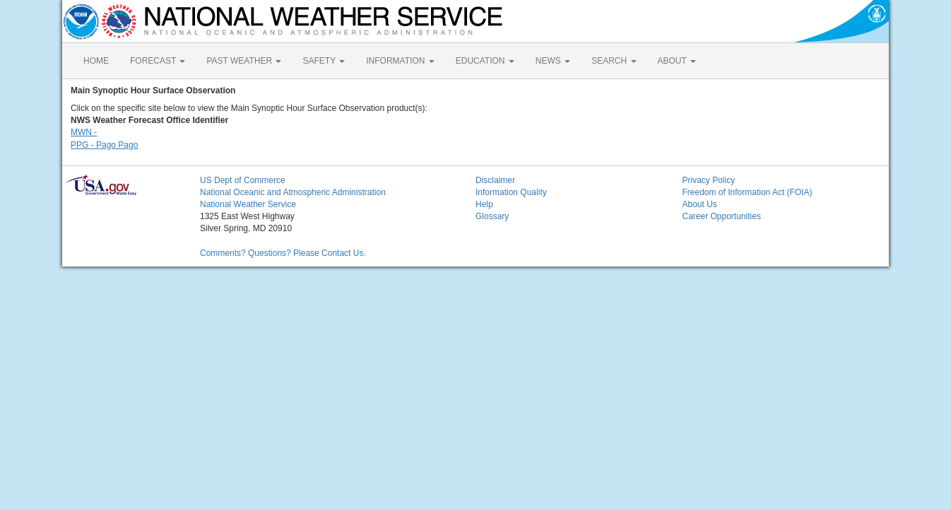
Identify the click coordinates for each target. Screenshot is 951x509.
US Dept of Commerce (242, 180)
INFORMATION (400, 61)
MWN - (84, 132)
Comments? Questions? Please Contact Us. (283, 253)
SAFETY (323, 61)
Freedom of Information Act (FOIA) (748, 192)
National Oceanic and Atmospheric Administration (293, 192)
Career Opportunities (722, 216)
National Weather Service (248, 204)
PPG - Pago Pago (104, 145)
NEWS (553, 61)
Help (484, 204)
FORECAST (157, 61)
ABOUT (677, 61)
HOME (96, 61)
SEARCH (613, 61)
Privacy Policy (709, 180)
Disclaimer (495, 180)
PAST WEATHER (243, 61)
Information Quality (511, 192)
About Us (700, 204)
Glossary (492, 216)
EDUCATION (485, 61)
